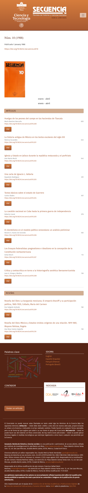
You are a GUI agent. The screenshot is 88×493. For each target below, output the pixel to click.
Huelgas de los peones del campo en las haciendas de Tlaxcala (33, 118)
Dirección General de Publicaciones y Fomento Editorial (26, 486)
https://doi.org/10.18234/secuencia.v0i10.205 (20, 217)
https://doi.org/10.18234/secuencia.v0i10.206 (20, 235)
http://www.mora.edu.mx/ (54, 446)
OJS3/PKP (72, 486)
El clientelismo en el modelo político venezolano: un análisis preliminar (37, 230)
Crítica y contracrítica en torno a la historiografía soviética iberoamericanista (39, 270)
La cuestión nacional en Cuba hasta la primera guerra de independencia (37, 211)
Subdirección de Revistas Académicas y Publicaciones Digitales (55, 484)
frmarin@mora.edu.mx (19, 469)
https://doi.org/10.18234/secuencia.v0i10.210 (20, 332)
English (49, 356)
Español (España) (53, 359)
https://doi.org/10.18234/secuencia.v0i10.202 (20, 161)
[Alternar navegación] (83, 15)
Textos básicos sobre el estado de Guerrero (24, 193)
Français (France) (52, 362)
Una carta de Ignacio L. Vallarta (18, 174)
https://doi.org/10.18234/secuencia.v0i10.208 (20, 276)
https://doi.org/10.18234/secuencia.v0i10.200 (20, 124)
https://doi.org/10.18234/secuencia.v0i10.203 (20, 179)
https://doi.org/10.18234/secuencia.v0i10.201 (20, 142)
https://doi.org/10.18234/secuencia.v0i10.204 (20, 198)
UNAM (52, 486)
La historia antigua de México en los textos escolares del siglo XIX (34, 137)
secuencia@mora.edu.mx (54, 462)
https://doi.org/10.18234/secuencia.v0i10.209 (20, 310)
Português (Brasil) (53, 364)
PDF (8, 129)
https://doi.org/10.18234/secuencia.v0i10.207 (20, 257)
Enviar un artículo (14, 408)
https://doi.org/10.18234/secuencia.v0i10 (21, 49)
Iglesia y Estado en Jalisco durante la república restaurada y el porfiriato (37, 156)
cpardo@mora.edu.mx (69, 453)
